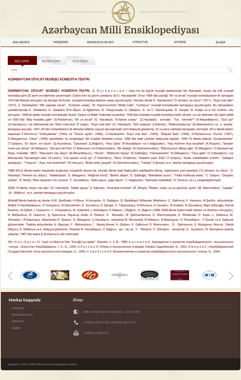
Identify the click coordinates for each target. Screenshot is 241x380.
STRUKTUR (140, 42)
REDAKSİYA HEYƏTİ (100, 42)
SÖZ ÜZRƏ (22, 61)
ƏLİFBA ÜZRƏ (51, 61)
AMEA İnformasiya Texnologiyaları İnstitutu (53, 364)
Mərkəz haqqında (25, 300)
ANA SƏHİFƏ (21, 42)
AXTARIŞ (180, 42)
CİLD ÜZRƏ (79, 61)
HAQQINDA (60, 42)
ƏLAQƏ (220, 42)
